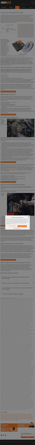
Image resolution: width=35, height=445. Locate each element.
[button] (17, 228)
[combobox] (28, 216)
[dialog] (17, 222)
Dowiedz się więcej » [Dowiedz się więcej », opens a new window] (13, 223)
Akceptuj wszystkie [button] (22, 226)
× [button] (28, 217)
